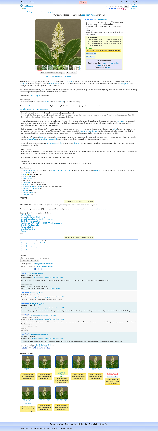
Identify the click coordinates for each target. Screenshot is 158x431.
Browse (33, 2)
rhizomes (77, 143)
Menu (128, 2)
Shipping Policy (83, 424)
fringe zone (98, 170)
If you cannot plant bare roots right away (34, 251)
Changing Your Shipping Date (30, 225)
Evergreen (26, 190)
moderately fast (57, 143)
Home (123, 2)
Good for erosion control (31, 188)
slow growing (125, 83)
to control (76, 209)
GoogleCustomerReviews (134, 6)
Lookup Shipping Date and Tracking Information (36, 219)
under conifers (31, 139)
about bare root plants (36, 106)
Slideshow (71, 73)
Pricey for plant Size (36, 273)
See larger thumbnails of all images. (52, 73)
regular (37, 96)
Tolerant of (26, 182)
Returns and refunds (57, 424)
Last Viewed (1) (52, 428)
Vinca (62, 102)
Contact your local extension (60, 170)
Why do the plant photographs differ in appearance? (58, 76)
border (41, 137)
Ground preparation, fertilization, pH (33, 243)
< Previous (24, 269)
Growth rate (27, 176)
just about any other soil (49, 139)
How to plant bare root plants (31, 249)
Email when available (112, 377)
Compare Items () (66, 428)
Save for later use (91, 53)
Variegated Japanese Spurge (39, 334)
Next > (48, 269)
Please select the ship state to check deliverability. (103, 50)
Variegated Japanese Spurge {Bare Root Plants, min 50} (48, 277)
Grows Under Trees (29, 186)
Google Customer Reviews (44, 264)
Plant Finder (25, 2)
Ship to (83, 2)
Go (126, 6)
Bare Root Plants (88, 15)
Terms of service (70, 424)
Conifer (38, 186)
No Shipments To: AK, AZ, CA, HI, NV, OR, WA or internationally (41, 223)
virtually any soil (54, 83)
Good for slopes (28, 192)
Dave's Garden (113, 63)
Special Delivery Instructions (30, 221)
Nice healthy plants (36, 293)
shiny (31, 96)
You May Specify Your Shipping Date (33, 217)
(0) (135, 2)
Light (24, 174)
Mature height (27, 178)
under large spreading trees (89, 131)
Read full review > (55, 288)
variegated (23, 83)
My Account (25, 428)
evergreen (69, 81)
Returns (23, 231)
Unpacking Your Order (28, 229)
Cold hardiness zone (29, 170)
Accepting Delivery (27, 227)
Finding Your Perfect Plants (36, 12)
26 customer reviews (96, 20)
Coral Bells (47, 102)
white (43, 90)
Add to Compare (90, 57)
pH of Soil (26, 184)
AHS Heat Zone (28, 172)
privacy (108, 67)
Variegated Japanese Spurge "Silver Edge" (43, 315)
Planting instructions (28, 245)
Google (103, 63)
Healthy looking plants (37, 304)
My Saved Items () (38, 428)
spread (49, 143)
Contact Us (103, 424)
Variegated (26, 194)
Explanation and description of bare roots (35, 247)
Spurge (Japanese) (53, 12)
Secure (99, 65)
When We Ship (26, 215)
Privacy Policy (93, 424)
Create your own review (30, 260)
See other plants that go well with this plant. (35, 109)
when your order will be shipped (95, 209)
